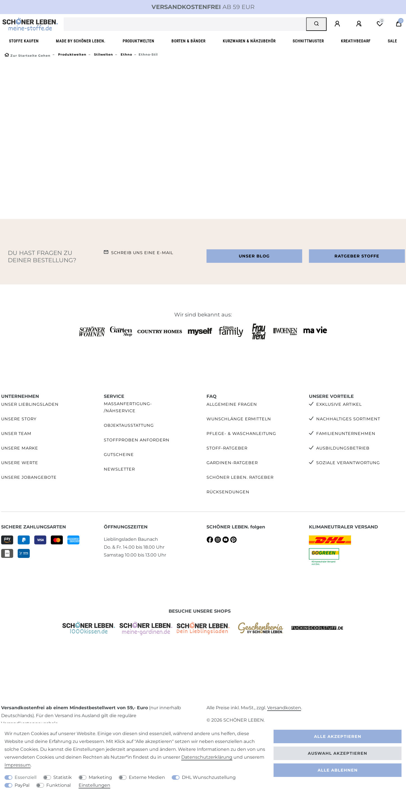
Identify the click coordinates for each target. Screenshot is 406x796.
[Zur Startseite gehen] (27, 56)
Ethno (126, 54)
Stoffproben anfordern (136, 440)
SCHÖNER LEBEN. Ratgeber (240, 477)
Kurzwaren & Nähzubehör (249, 41)
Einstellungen (94, 785)
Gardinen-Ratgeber (232, 462)
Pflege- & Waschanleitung (241, 433)
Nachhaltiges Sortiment (348, 418)
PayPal (22, 785)
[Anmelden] (338, 24)
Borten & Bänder (188, 41)
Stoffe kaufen (24, 41)
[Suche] (316, 24)
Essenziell (25, 777)
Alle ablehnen (338, 770)
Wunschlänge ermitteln (239, 418)
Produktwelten (138, 41)
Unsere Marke (19, 448)
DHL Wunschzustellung (209, 777)
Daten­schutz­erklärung (206, 757)
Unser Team (16, 433)
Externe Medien (147, 777)
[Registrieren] (359, 24)
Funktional (58, 785)
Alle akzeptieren (337, 736)
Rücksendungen (228, 491)
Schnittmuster (308, 41)
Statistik (62, 777)
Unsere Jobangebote (29, 477)
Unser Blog (254, 256)
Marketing (100, 777)
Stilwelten (103, 54)
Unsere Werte (19, 462)
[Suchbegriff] (185, 24)
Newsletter (119, 469)
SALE (392, 41)
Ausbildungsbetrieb (343, 448)
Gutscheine (119, 454)
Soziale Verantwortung (348, 462)
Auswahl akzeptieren (337, 753)
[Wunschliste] (379, 24)
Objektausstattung (129, 425)
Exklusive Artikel (339, 404)
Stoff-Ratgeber (227, 448)
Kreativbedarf (356, 41)
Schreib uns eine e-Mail (142, 252)
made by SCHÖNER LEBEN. (80, 41)
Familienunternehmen (345, 433)
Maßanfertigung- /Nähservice (128, 407)
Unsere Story (18, 418)
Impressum (17, 765)
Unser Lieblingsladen (30, 404)
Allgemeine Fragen (232, 404)
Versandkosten (284, 707)
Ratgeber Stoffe (356, 256)
